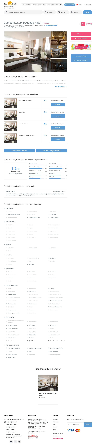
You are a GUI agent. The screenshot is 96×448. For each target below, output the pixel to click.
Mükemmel (89, 24)
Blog (61, 4)
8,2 (15, 169)
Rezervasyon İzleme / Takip (39, 4)
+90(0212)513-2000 (11, 424)
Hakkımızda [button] (56, 422)
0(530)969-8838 (10, 427)
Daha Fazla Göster (60, 86)
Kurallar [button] (55, 427)
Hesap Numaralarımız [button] (57, 430)
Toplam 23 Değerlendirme (15, 173)
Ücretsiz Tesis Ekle (69, 4)
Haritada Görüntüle (81, 47)
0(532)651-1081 (10, 429)
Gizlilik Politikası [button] (57, 436)
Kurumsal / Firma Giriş (52, 4)
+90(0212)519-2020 (11, 422)
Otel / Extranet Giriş (26, 4)
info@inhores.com (11, 432)
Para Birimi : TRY (87, 4)
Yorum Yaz (82, 34)
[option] (48, 390)
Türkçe (79, 4)
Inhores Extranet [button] (57, 438)
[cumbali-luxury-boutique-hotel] (23, 12)
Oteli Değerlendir (82, 38)
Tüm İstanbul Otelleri (81, 56)
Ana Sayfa (55, 419)
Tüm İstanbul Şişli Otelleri (81, 60)
